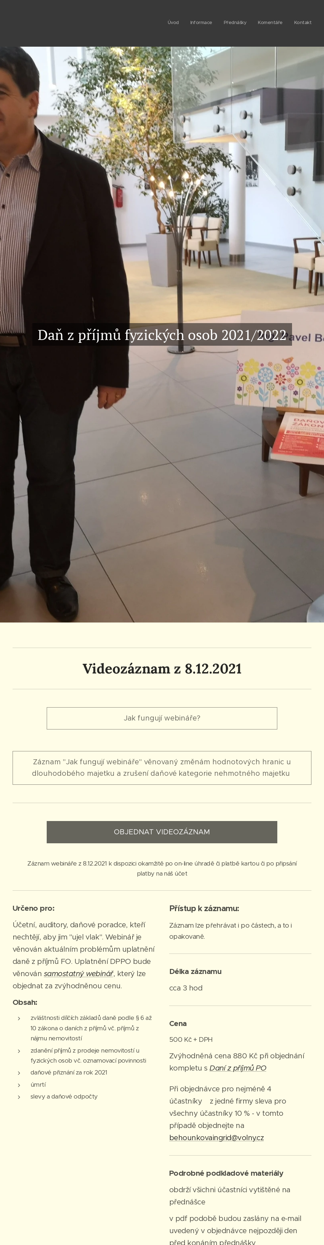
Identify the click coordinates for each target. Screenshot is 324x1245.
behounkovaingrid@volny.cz (216, 1137)
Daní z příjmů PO (237, 1068)
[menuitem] (267, 23)
